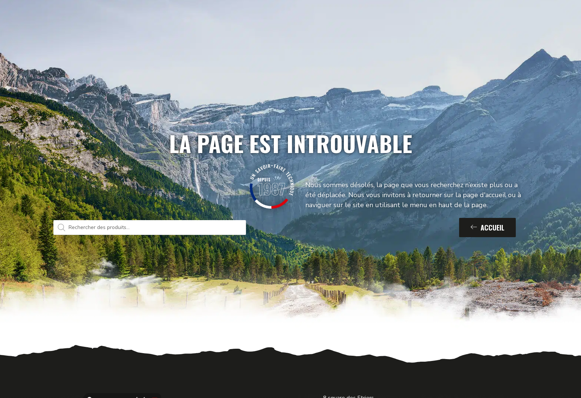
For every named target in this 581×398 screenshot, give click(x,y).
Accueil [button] (487, 227)
